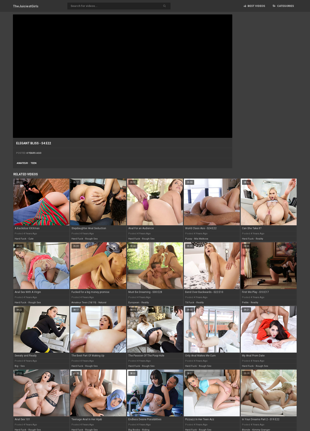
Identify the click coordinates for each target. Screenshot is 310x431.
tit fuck (189, 302)
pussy (188, 238)
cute (31, 238)
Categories (283, 6)
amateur (22, 163)
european (133, 302)
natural (102, 302)
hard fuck (20, 238)
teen (33, 163)
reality (259, 238)
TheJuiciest (25, 6)
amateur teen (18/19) (83, 302)
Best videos (254, 6)
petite (245, 302)
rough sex (91, 238)
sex (22, 366)
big (16, 366)
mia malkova (201, 238)
